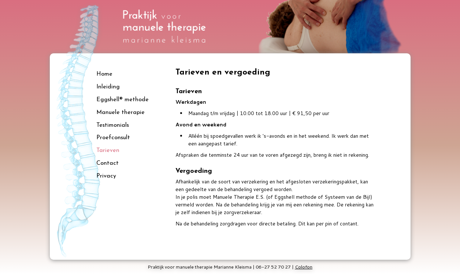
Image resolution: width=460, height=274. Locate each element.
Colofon (303, 266)
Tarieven (107, 150)
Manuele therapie (120, 112)
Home (104, 74)
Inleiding (108, 87)
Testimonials (112, 125)
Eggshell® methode (122, 100)
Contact (107, 163)
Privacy (106, 176)
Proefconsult (113, 138)
